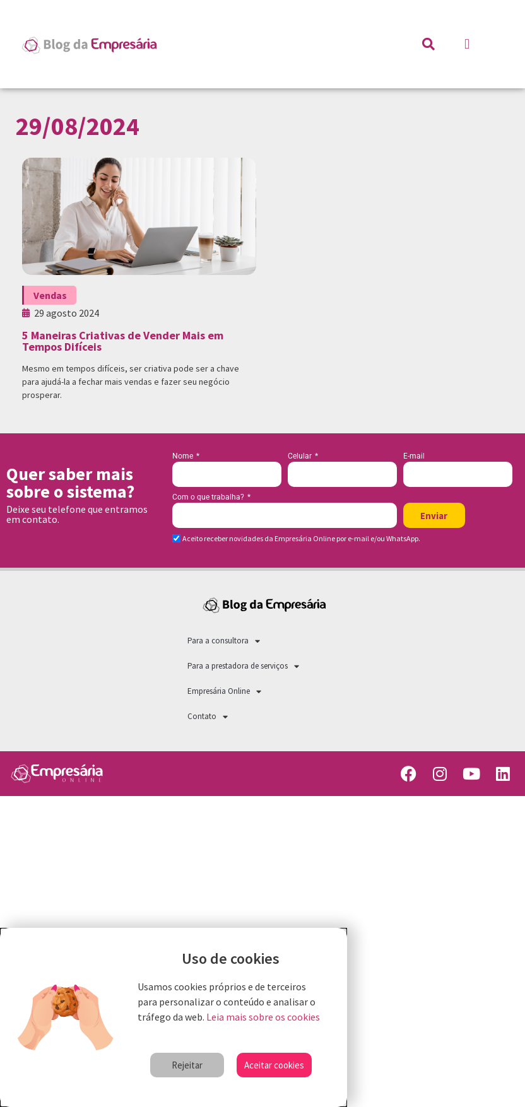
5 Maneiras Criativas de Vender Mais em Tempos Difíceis (122, 341)
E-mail (414, 456)
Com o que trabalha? (209, 497)
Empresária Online (224, 691)
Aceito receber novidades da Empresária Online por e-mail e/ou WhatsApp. (301, 538)
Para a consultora (223, 641)
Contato (207, 716)
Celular (301, 456)
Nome (183, 456)
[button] (467, 44)
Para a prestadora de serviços (243, 666)
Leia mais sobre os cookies (263, 1016)
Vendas (50, 295)
